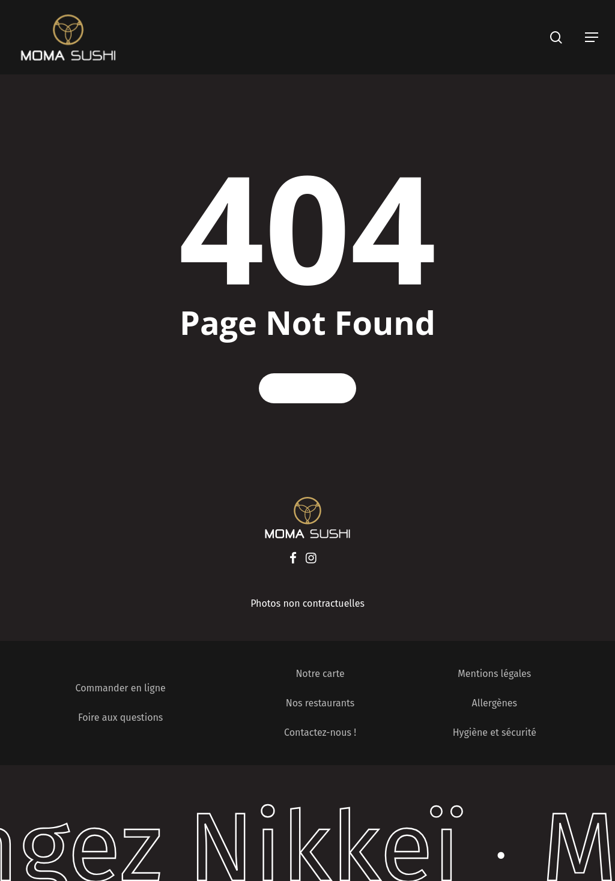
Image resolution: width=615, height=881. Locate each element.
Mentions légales (494, 673)
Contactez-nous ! (320, 732)
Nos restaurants (320, 703)
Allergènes (494, 703)
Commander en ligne (121, 688)
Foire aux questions (120, 717)
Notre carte (319, 673)
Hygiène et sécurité (494, 732)
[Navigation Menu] (591, 37)
